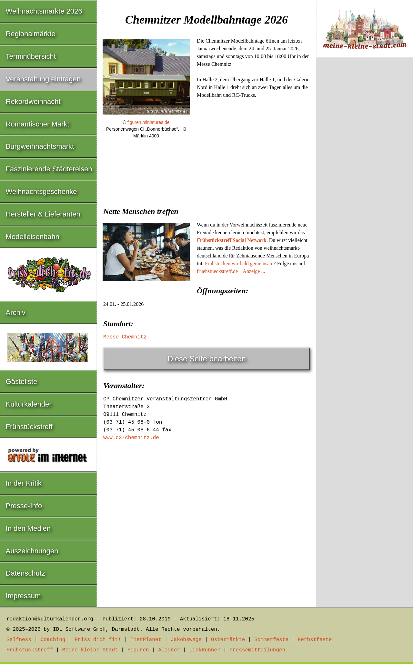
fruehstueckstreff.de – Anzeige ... (231, 271)
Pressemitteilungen (257, 650)
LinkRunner (204, 650)
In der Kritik (24, 483)
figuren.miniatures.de (148, 122)
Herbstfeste (315, 640)
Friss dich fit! (98, 640)
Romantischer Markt (37, 124)
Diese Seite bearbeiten (206, 358)
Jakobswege (186, 640)
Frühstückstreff (29, 427)
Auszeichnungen (32, 551)
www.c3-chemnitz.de (131, 438)
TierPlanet (145, 640)
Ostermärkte (228, 640)
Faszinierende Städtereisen (49, 169)
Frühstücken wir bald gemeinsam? (240, 263)
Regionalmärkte (30, 34)
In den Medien (28, 528)
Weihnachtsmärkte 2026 (44, 11)
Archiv (15, 312)
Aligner (169, 650)
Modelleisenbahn (32, 237)
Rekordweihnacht (33, 101)
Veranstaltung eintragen (43, 79)
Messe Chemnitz (124, 337)
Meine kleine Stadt (90, 650)
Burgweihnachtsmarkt (40, 146)
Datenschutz (25, 573)
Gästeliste (21, 381)
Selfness (18, 640)
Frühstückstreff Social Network (232, 240)
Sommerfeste (271, 640)
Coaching (53, 640)
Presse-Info (24, 506)
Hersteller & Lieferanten (43, 214)
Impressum (23, 596)
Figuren (138, 650)
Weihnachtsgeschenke (41, 191)
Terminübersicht (31, 56)
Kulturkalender (29, 404)
